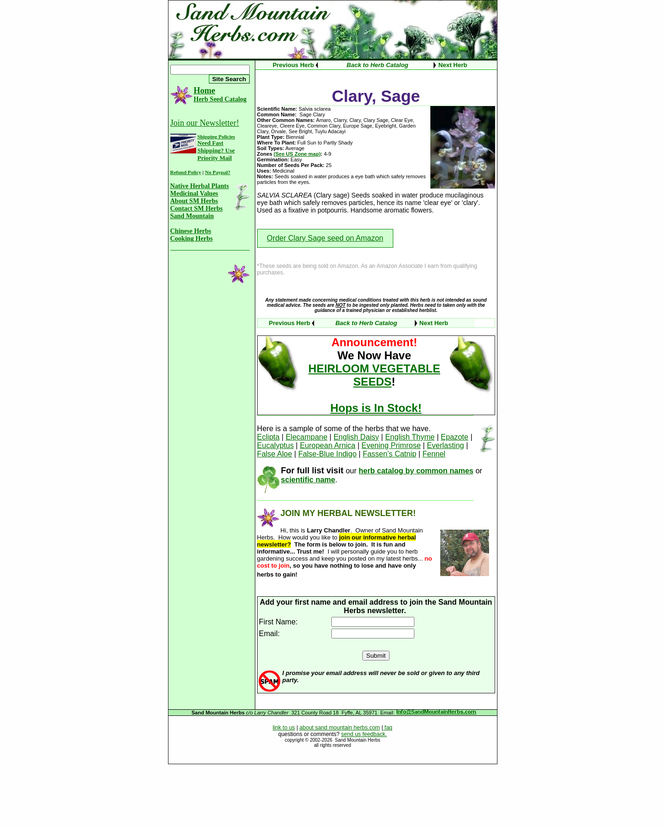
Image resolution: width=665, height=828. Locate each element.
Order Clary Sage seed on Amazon (325, 238)
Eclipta (268, 437)
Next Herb (452, 64)
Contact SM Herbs (196, 208)
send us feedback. (364, 734)
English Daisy (356, 437)
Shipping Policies (216, 136)
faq (387, 727)
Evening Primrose (390, 445)
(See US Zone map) (297, 154)
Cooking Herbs (191, 238)
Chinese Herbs (191, 231)
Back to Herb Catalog (377, 64)
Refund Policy (185, 172)
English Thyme (410, 437)
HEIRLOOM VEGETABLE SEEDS (374, 375)
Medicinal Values (194, 193)
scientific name (308, 480)
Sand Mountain (192, 216)
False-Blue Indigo (327, 454)
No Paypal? (217, 172)
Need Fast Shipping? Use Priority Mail (216, 150)
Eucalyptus (275, 445)
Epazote (454, 437)
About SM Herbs (194, 201)
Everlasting (445, 445)
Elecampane (307, 437)
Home (204, 90)
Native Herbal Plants (199, 186)
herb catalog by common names (416, 471)
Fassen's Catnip (389, 454)
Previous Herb (293, 64)
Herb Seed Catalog (220, 99)
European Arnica (327, 445)
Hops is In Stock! (376, 408)
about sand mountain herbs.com (339, 727)
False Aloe (274, 454)
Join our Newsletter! (204, 123)
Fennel (433, 454)
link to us (284, 727)
